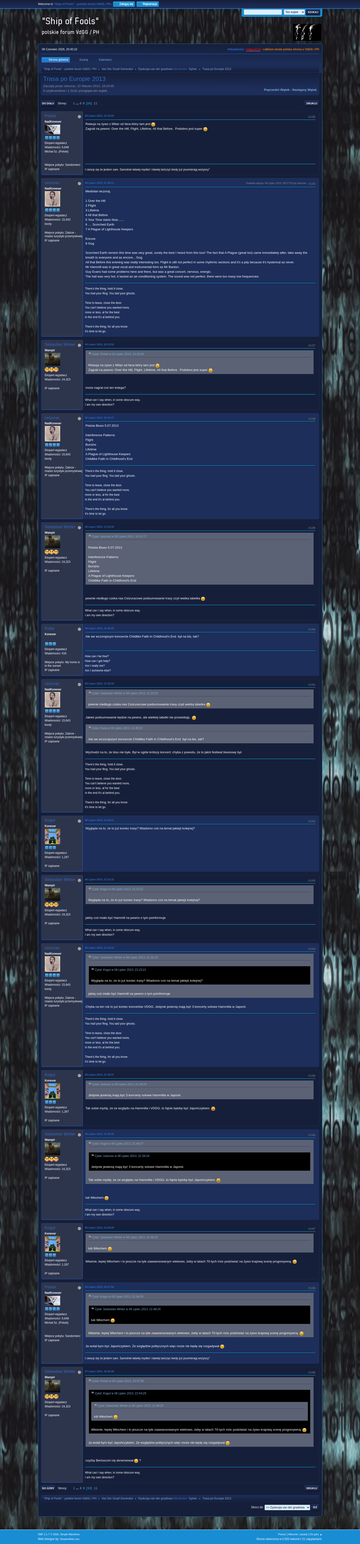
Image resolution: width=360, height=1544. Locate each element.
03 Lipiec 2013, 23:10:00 (99, 115)
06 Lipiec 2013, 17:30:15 (99, 683)
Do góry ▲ (316, 1534)
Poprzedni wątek (276, 90)
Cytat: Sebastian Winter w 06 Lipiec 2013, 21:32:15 (125, 957)
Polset (50, 116)
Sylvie (192, 69)
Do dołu (48, 103)
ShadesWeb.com (69, 1539)
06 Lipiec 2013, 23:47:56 (99, 1286)
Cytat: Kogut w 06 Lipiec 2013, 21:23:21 (117, 889)
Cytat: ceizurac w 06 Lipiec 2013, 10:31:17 (119, 536)
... (77, 103)
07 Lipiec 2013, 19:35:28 (99, 1371)
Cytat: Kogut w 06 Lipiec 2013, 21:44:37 (117, 1143)
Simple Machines (70, 1534)
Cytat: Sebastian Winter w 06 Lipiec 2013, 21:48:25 (125, 1237)
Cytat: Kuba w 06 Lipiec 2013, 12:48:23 (117, 728)
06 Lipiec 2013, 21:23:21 (99, 820)
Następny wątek (304, 90)
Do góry (48, 1488)
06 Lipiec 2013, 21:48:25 (99, 1134)
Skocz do (257, 1507)
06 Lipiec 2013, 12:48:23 (99, 628)
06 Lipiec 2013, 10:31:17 (99, 417)
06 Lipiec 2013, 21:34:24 (99, 947)
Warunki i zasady (298, 1534)
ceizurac (52, 182)
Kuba (49, 628)
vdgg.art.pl (253, 49)
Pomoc (282, 1534)
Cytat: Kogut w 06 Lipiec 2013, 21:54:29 (117, 1297)
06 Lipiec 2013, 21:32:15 (99, 879)
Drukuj (311, 103)
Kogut (50, 820)
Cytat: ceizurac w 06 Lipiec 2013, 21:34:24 (119, 1084)
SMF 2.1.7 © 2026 (48, 1534)
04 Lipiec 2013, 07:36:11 (99, 182)
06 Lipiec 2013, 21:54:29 (99, 1227)
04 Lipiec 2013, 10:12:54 (99, 344)
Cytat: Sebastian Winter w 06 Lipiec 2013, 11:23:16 (125, 693)
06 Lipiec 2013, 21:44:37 (99, 1074)
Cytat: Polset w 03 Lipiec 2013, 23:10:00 (118, 354)
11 (95, 103)
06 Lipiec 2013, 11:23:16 (99, 526)
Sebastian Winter (60, 344)
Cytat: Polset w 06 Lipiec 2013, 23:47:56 (118, 1381)
